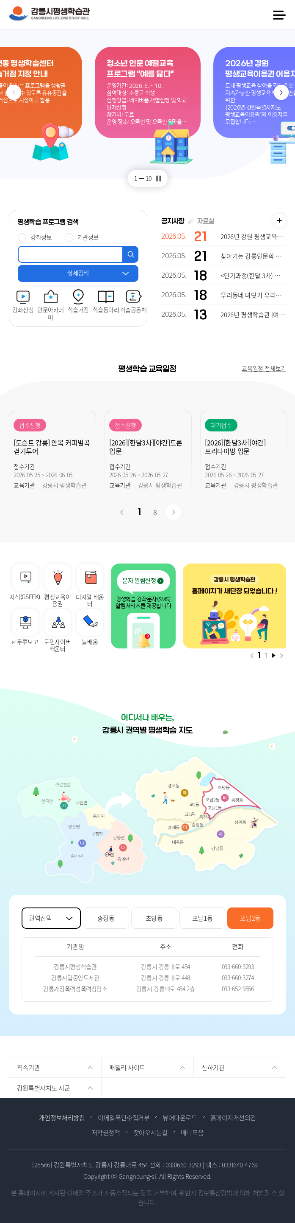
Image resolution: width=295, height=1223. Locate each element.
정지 (158, 178)
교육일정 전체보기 (264, 368)
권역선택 (40, 917)
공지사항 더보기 (279, 220)
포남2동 (250, 917)
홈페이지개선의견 (233, 1117)
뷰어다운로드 (180, 1117)
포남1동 (202, 917)
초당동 (154, 917)
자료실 (206, 221)
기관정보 (88, 237)
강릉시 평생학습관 (49, 14)
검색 (130, 254)
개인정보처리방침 (62, 1117)
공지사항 (173, 221)
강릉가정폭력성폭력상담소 (75, 988)
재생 (273, 655)
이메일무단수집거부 (123, 1117)
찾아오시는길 (150, 1132)
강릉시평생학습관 (75, 966)
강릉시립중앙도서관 (75, 977)
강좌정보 (41, 237)
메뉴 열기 (279, 15)
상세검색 (78, 273)
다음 (281, 92)
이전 (14, 92)
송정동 (106, 917)
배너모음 (192, 1132)
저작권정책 (105, 1132)
